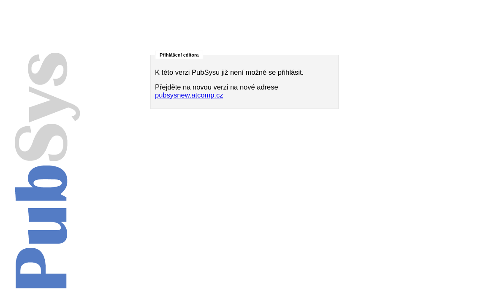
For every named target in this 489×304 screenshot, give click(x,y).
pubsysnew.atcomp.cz (189, 95)
